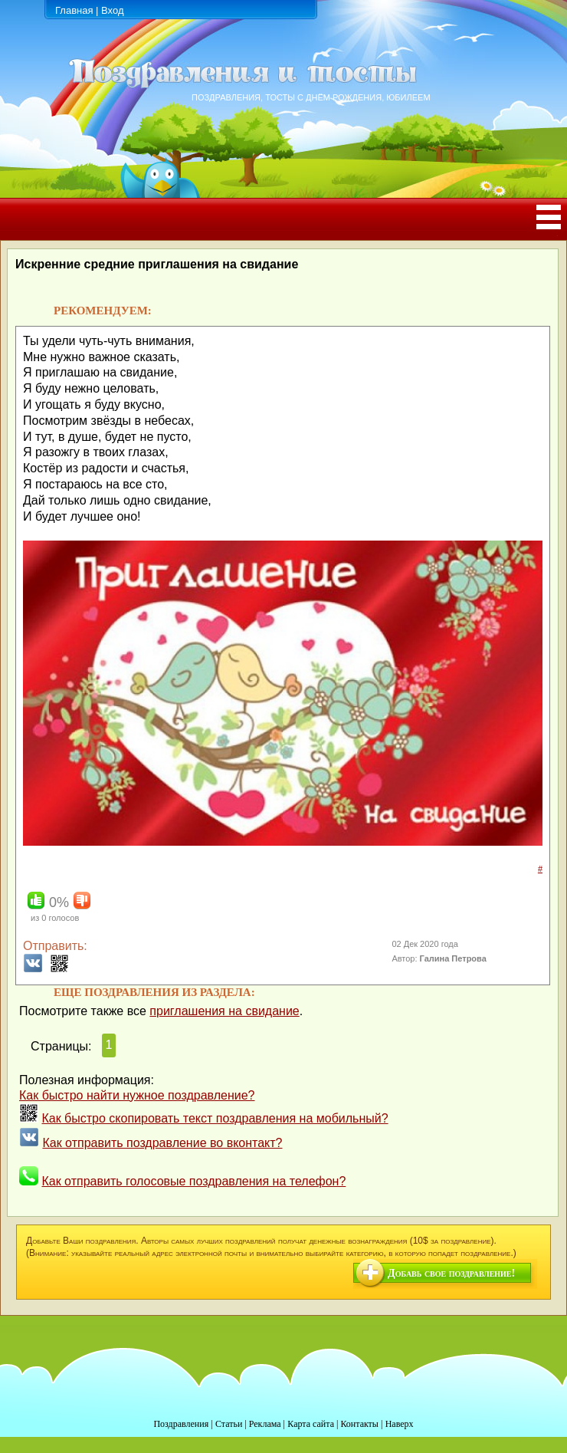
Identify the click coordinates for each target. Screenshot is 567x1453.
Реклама (265, 1423)
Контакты (359, 1423)
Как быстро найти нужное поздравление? (137, 1095)
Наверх (399, 1423)
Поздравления (180, 1423)
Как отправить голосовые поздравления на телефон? (193, 1181)
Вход (112, 10)
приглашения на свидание (224, 1010)
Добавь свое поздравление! (451, 1273)
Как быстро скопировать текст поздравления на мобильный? (214, 1118)
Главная (74, 10)
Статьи (228, 1423)
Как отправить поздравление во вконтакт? (162, 1142)
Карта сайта (310, 1423)
